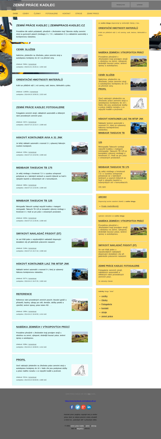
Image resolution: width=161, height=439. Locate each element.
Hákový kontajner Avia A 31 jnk (39, 137)
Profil (20, 359)
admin (88, 426)
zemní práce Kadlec (34, 5)
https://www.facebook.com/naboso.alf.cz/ (80, 401)
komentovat (32, 64)
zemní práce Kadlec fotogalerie (40, 107)
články (37, 13)
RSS (89, 394)
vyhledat (139, 5)
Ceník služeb (25, 49)
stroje (78, 13)
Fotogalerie (52, 13)
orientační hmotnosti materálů (39, 79)
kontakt (66, 13)
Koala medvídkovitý (110, 206)
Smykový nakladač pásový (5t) (38, 233)
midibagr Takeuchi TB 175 (34, 167)
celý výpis (102, 187)
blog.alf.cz (80, 428)
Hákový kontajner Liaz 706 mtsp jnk (42, 263)
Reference (24, 294)
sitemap (93, 426)
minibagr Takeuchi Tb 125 (34, 200)
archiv (102, 197)
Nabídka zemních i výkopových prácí (42, 326)
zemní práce (93, 13)
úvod (15, 13)
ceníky (26, 13)
